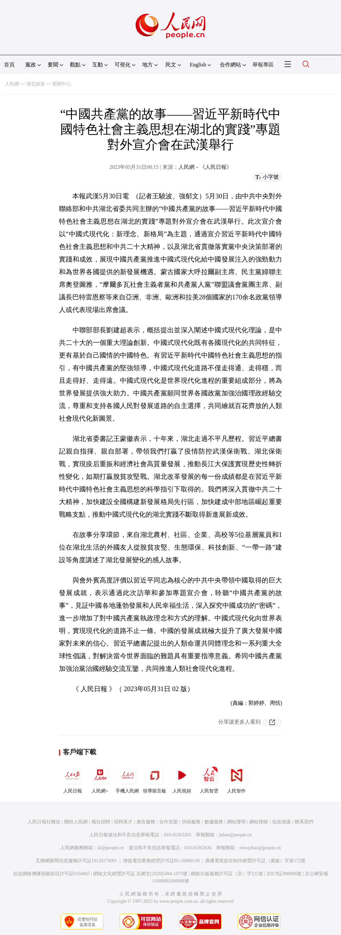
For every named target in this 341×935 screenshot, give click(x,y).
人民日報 (72, 778)
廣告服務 (146, 821)
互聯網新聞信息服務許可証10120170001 (76, 860)
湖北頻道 (35, 83)
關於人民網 (76, 821)
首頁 (9, 64)
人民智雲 (209, 778)
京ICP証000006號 (284, 873)
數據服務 (213, 821)
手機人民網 (127, 778)
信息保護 (281, 821)
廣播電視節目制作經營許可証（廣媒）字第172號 (255, 860)
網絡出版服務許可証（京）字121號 (227, 873)
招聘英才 (123, 821)
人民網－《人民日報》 (205, 167)
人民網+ (100, 778)
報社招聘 (101, 821)
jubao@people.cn (235, 834)
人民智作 (236, 778)
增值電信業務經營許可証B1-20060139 (161, 860)
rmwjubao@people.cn (260, 847)
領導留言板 (154, 778)
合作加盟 (168, 821)
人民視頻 (181, 778)
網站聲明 (236, 821)
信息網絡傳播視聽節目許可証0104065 (51, 873)
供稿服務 (191, 821)
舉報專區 (263, 64)
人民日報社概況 (44, 821)
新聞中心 (61, 83)
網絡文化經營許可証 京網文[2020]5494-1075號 (140, 873)
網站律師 (258, 821)
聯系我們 (304, 821)
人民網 (12, 83)
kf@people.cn (111, 847)
